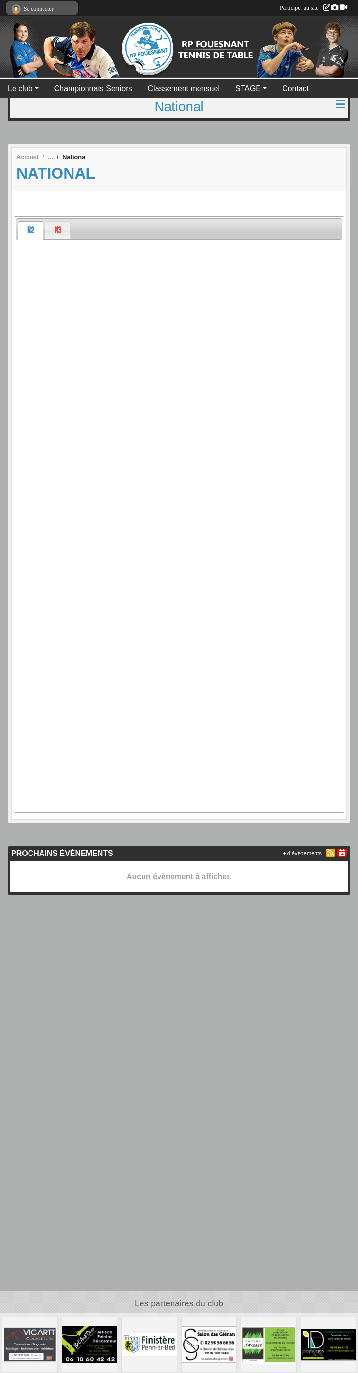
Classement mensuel (184, 88)
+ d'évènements (302, 853)
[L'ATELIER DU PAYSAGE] (269, 1344)
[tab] (30, 230)
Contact (295, 88)
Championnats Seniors (93, 88)
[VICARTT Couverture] (30, 1344)
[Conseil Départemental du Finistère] (149, 1344)
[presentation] (30, 230)
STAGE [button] (248, 88)
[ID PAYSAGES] (329, 1344)
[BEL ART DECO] (90, 1344)
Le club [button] (20, 88)
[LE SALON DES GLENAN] (209, 1344)
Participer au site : (313, 7)
